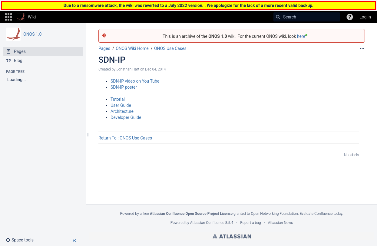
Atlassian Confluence (207, 223)
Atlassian (232, 236)
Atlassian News (280, 223)
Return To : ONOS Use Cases (125, 138)
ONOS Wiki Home (132, 48)
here (302, 36)
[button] (8, 17)
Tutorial (118, 99)
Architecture (122, 111)
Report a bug (250, 223)
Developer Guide (126, 117)
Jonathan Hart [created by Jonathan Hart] (127, 69)
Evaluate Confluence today (321, 214)
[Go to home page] (26, 17)
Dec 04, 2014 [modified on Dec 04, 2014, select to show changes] (155, 69)
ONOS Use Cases (170, 48)
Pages (104, 48)
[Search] (278, 17)
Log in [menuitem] (365, 17)
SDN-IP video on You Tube (135, 81)
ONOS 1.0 (32, 34)
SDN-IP (111, 60)
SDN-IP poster (124, 87)
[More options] (362, 48)
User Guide (121, 105)
